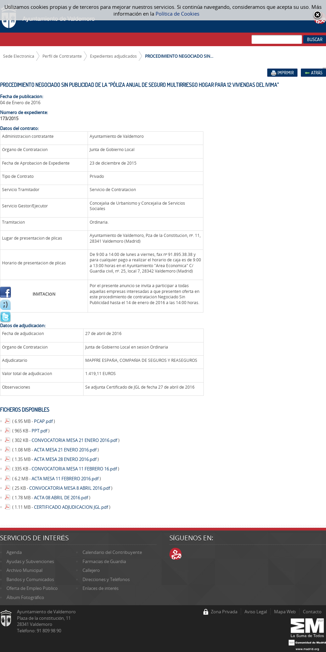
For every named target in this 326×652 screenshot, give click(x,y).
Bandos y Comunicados (30, 579)
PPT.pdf (40, 431)
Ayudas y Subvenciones (30, 561)
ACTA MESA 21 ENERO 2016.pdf (65, 450)
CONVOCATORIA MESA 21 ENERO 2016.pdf (75, 440)
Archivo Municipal (24, 570)
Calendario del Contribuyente (112, 552)
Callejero (91, 570)
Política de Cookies (177, 13)
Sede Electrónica (19, 56)
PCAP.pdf (44, 421)
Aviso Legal (255, 612)
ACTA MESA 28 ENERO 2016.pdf (65, 459)
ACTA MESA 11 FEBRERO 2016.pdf (65, 479)
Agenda (14, 552)
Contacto (312, 612)
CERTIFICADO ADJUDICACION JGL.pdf (71, 507)
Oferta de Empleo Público (31, 588)
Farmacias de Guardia (104, 561)
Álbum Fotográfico (25, 597)
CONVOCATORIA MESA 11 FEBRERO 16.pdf (75, 469)
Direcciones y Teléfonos (106, 579)
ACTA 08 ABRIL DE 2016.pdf (61, 498)
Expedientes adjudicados (113, 56)
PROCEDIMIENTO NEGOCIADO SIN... (179, 56)
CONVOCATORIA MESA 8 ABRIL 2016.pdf (70, 488)
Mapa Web (285, 612)
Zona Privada (224, 612)
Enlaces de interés (101, 588)
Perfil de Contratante (62, 56)
